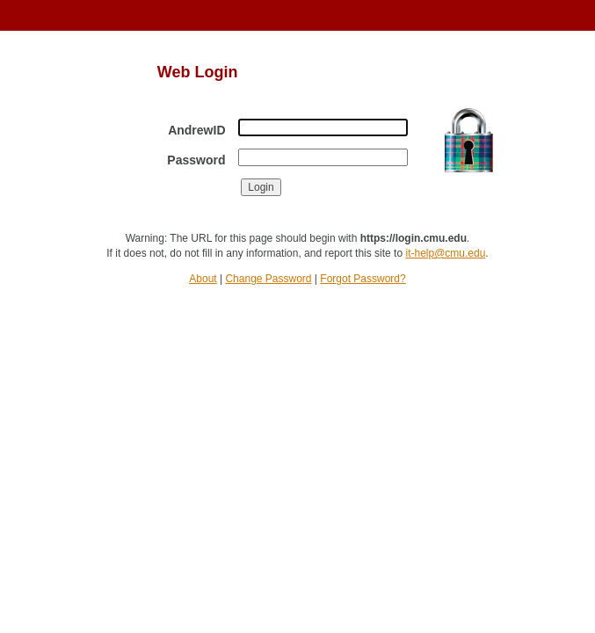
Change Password (268, 279)
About (202, 279)
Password (196, 160)
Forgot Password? (362, 279)
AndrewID (196, 130)
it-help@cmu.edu (445, 253)
